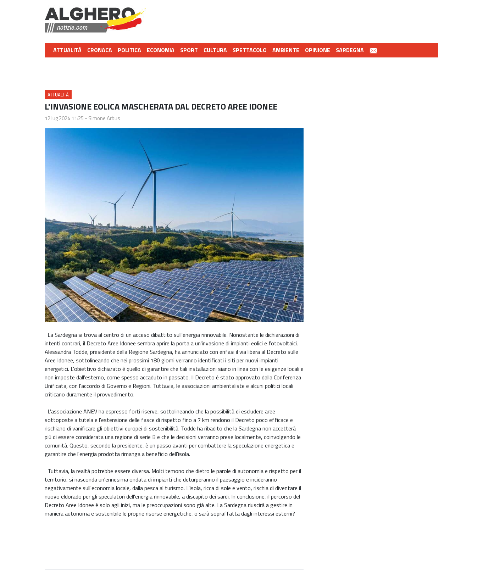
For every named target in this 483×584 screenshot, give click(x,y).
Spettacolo (250, 50)
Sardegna (350, 50)
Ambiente (285, 50)
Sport (189, 50)
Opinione (317, 50)
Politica (129, 50)
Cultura (215, 50)
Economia (160, 50)
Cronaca (99, 50)
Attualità (67, 50)
